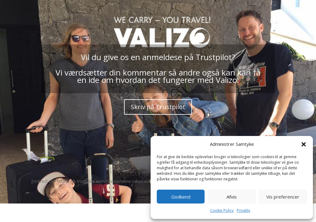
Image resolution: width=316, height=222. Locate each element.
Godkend (180, 197)
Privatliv (243, 210)
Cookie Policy (222, 210)
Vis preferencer (282, 197)
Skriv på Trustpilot (158, 107)
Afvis (232, 197)
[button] (304, 144)
